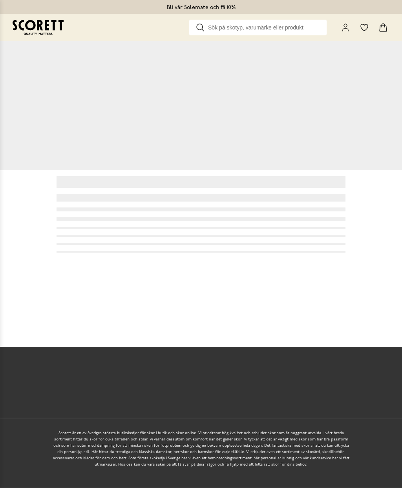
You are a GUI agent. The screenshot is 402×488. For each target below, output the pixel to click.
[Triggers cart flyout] (383, 27)
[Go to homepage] (38, 27)
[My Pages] (345, 27)
